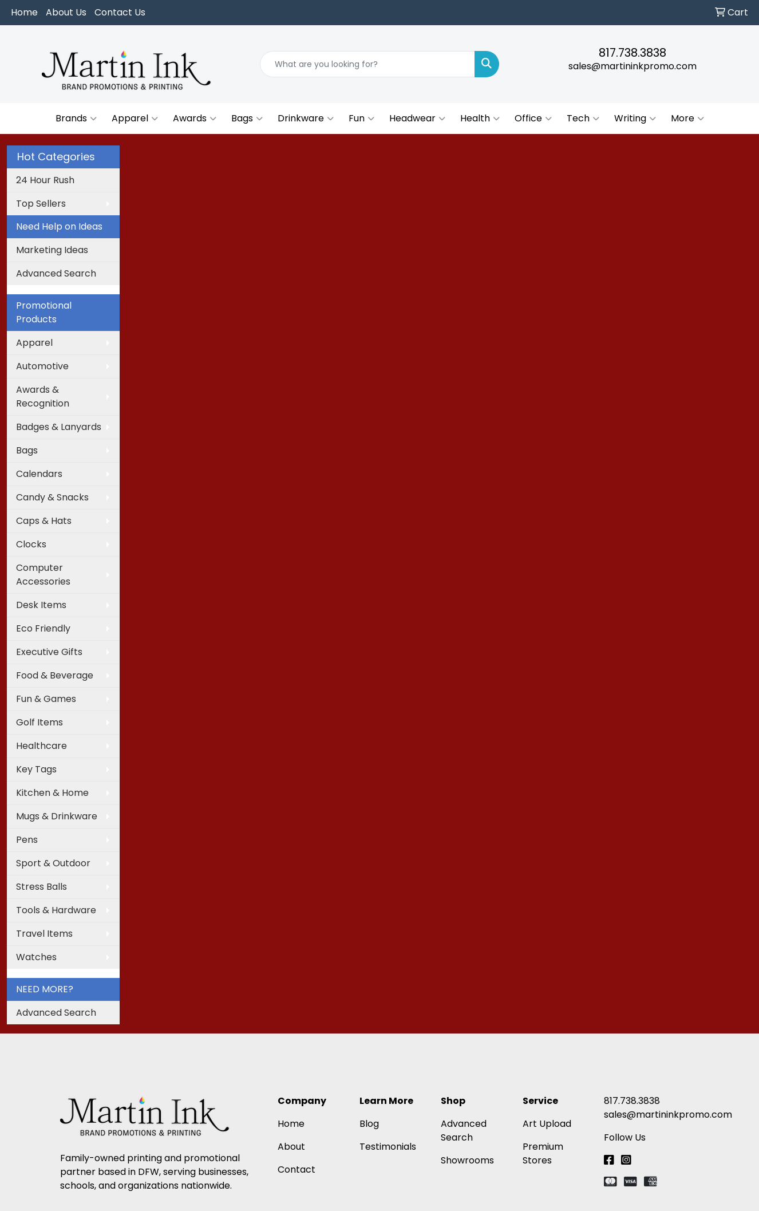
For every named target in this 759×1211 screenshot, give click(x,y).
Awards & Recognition (42, 396)
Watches (36, 957)
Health (480, 118)
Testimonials (387, 1146)
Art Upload (547, 1123)
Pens (27, 839)
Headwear (417, 118)
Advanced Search (56, 273)
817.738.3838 (632, 53)
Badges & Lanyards (58, 426)
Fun (361, 118)
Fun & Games (46, 698)
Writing (635, 118)
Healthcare (41, 745)
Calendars (39, 473)
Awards (194, 118)
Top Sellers (41, 203)
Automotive (42, 366)
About (291, 1146)
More (687, 118)
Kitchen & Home (52, 792)
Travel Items (44, 933)
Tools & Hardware (56, 910)
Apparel (135, 118)
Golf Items (39, 722)
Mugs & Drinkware (56, 816)
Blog (369, 1123)
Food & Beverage (54, 675)
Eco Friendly (43, 628)
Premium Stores (543, 1153)
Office (533, 118)
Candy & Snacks (52, 497)
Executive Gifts (49, 651)
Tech (583, 118)
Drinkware (306, 118)
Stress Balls (41, 886)
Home (24, 12)
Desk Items (41, 605)
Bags (247, 118)
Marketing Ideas (52, 250)
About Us (66, 12)
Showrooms (467, 1160)
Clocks (31, 544)
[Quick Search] (367, 64)
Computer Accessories (43, 574)
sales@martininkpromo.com (632, 66)
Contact (296, 1169)
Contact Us (119, 12)
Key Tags (36, 769)
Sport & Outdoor (53, 863)
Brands (76, 118)
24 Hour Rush (45, 180)
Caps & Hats (44, 520)
